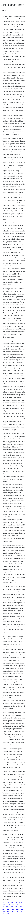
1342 (21, 906)
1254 (13, 911)
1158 (4, 904)
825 (17, 911)
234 (22, 911)
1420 (17, 909)
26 (3, 906)
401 (3, 902)
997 (22, 904)
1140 (4, 911)
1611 (8, 904)
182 (3, 913)
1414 (20, 902)
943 (22, 909)
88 (16, 902)
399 (12, 902)
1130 (8, 909)
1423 (18, 904)
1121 (7, 906)
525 (13, 904)
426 (13, 909)
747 (16, 906)
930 (8, 913)
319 (12, 906)
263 (8, 911)
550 (8, 902)
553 (3, 909)
